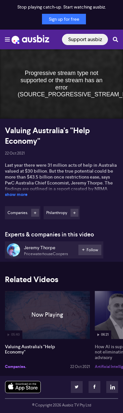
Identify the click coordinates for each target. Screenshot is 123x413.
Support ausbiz (85, 39)
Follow (35, 213)
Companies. (15, 366)
